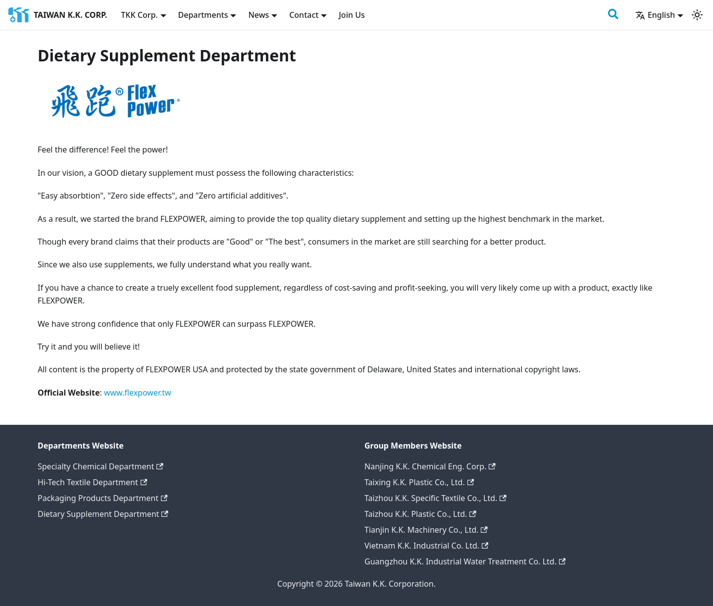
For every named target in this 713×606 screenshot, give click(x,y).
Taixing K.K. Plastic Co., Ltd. (419, 482)
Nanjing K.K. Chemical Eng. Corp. (430, 466)
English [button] (655, 14)
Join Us (352, 14)
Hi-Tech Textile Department (92, 482)
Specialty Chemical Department (100, 466)
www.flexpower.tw (137, 392)
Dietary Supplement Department (103, 513)
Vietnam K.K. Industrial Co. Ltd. (426, 545)
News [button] (258, 14)
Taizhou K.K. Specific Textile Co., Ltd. (435, 498)
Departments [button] (203, 14)
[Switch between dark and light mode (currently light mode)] (697, 15)
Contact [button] (303, 14)
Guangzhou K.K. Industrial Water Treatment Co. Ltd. (464, 561)
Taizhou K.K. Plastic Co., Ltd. (420, 513)
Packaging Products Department (102, 498)
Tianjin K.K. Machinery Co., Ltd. (426, 529)
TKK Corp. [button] (139, 14)
